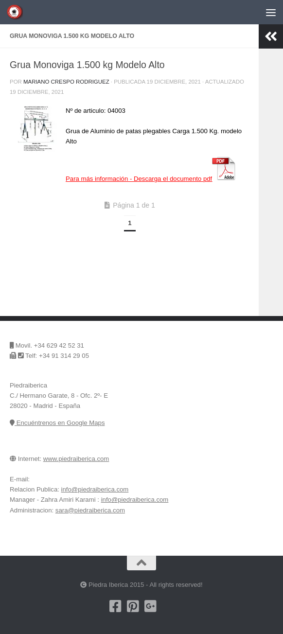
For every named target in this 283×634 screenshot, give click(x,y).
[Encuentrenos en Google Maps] (168, 606)
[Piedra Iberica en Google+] (150, 606)
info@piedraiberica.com (95, 489)
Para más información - (151, 178)
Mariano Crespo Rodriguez (66, 82)
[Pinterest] (133, 606)
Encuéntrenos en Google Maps (57, 422)
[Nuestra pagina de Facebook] (115, 606)
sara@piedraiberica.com (90, 510)
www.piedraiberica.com (76, 458)
